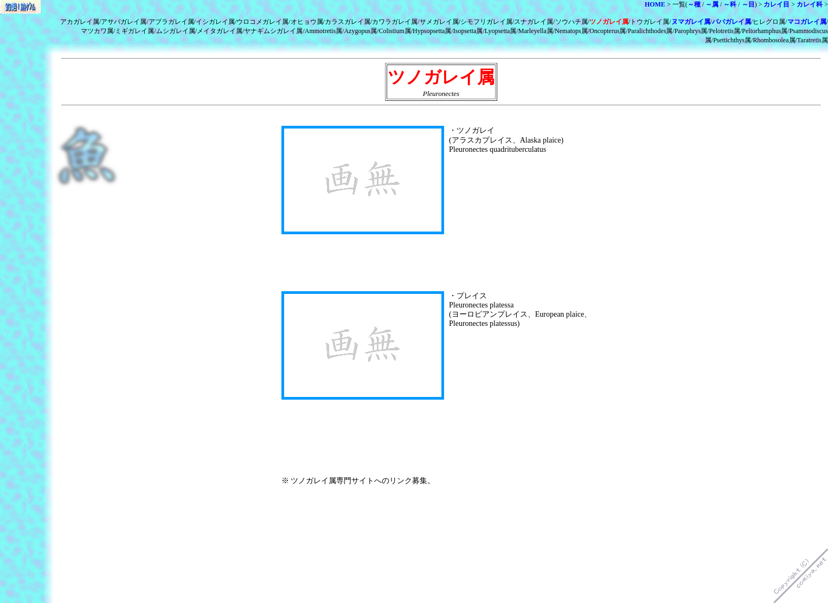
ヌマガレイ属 (690, 21)
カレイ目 (776, 4)
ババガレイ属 (731, 21)
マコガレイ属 (806, 21)
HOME (655, 4)
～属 (711, 4)
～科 (729, 4)
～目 (748, 4)
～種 (694, 4)
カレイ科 (810, 4)
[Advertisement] (408, 116)
